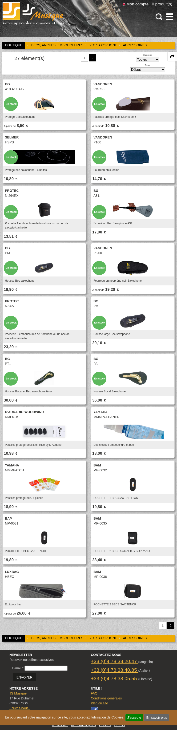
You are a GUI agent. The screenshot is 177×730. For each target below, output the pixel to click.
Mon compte (137, 4)
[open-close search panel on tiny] (159, 17)
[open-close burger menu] (169, 17)
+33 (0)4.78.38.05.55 (114, 678)
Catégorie (147, 55)
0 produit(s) (162, 4)
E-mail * (18, 668)
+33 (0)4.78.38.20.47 (114, 661)
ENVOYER (24, 677)
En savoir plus (156, 717)
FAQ (94, 693)
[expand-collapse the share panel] (172, 56)
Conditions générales (106, 698)
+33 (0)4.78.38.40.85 (114, 670)
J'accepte (134, 717)
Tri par (147, 65)
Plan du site (99, 703)
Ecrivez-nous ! (19, 708)
